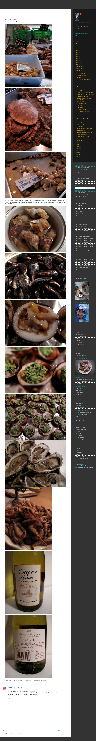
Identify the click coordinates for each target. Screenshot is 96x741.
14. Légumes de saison (81, 220)
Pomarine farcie (80, 107)
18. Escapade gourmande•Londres (84, 255)
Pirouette (78, 340)
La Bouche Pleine (80, 435)
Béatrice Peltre (79, 399)
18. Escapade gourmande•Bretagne (84, 240)
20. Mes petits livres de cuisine (83, 274)
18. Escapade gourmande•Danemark (84, 246)
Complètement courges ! (82, 82)
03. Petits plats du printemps (82, 196)
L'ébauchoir (78, 332)
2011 (77, 60)
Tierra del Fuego (80, 349)
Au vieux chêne (79, 334)
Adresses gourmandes (81, 43)
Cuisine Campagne (80, 427)
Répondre (10, 698)
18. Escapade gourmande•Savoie (83, 265)
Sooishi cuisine (79, 454)
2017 (77, 49)
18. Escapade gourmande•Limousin (84, 253)
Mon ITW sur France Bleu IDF (83, 178)
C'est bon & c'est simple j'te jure (83, 381)
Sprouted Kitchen (80, 456)
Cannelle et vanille (80, 420)
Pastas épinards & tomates (83, 136)
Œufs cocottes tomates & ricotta (84, 132)
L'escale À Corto (80, 351)
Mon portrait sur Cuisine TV (82, 172)
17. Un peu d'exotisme (81, 226)
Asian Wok (79, 105)
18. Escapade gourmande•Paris (83, 263)
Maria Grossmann (80, 407)
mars (78, 152)
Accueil (34, 730)
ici (44, 202)
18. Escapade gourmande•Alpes (83, 228)
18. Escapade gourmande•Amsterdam (84, 230)
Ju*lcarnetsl (78, 433)
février (79, 154)
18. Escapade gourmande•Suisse (83, 269)
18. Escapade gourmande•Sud (83, 267)
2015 (77, 52)
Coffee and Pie (79, 425)
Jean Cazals (79, 401)
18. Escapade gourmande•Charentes (84, 244)
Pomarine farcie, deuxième (83, 96)
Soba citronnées (81, 130)
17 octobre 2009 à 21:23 (16, 687)
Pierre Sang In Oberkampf (82, 336)
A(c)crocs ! (78, 416)
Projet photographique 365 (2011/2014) (85, 379)
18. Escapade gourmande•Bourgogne (84, 238)
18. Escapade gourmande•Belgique (84, 234)
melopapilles (7, 5)
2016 (77, 50)
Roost (77, 450)
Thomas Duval (79, 403)
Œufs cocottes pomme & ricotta (84, 109)
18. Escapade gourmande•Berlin (83, 236)
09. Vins (10, 680)
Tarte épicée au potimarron (83, 86)
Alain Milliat (78, 338)
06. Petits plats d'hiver (81, 203)
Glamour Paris (79, 182)
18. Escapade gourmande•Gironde (84, 250)
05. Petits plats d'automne (82, 201)
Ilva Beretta (78, 394)
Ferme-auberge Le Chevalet (82, 355)
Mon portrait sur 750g (81, 180)
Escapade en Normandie (15, 22)
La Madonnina (79, 346)
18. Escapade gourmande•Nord (83, 257)
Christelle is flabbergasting (82, 423)
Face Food (78, 405)
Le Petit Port (79, 353)
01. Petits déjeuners (80, 192)
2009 (77, 64)
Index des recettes (80, 41)
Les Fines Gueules (80, 344)
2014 (77, 54)
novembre (79, 68)
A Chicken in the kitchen (81, 414)
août (78, 142)
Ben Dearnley (79, 390)
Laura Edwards (79, 396)
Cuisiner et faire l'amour (81, 429)
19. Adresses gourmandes (82, 271)
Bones (77, 325)
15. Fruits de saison (80, 222)
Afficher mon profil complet (82, 26)
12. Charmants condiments (82, 215)
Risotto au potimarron (82, 134)
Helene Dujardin (79, 392)
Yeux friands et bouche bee (82, 458)
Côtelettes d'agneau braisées (83, 114)
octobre (79, 70)
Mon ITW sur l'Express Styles (82, 167)
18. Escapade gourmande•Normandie (38, 680)
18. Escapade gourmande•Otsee (83, 261)
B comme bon (79, 418)
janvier (79, 156)
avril (78, 150)
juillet (78, 144)
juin (78, 146)
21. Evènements (79, 276)
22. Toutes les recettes (81, 278)
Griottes (78, 431)
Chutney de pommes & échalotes (84, 128)
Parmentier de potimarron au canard (85, 94)
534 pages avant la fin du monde (83, 412)
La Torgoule (79, 120)
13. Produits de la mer (16, 680)
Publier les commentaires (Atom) (16, 733)
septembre (80, 140)
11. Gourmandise (80, 213)
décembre (79, 66)
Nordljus (78, 448)
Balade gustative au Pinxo (83, 84)
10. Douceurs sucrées (81, 211)
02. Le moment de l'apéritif (82, 194)
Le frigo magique (80, 437)
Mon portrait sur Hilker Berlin (82, 169)
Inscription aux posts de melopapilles (83, 30)
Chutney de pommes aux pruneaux (85, 92)
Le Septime (78, 328)
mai (78, 148)
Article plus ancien (61, 730)
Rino (77, 330)
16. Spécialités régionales (26, 680)
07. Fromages (79, 205)
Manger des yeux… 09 (82, 101)
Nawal (9, 687)
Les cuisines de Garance (81, 439)
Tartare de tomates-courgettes (84, 138)
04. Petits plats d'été (80, 199)
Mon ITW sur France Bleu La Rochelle (84, 176)
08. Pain (78, 207)
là (46, 202)
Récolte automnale (81, 75)
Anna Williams (79, 388)
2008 (77, 159)
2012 (77, 58)
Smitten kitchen (79, 452)
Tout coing (79, 77)
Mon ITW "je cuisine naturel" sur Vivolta (85, 174)
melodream (78, 383)
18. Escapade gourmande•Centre (83, 242)
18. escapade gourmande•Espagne (84, 248)
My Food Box (79, 443)
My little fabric (79, 446)
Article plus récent (7, 730)
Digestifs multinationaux (82, 116)
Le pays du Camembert (82, 122)
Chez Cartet (79, 342)
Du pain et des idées (81, 103)
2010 (77, 62)
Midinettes (78, 441)
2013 (77, 56)
